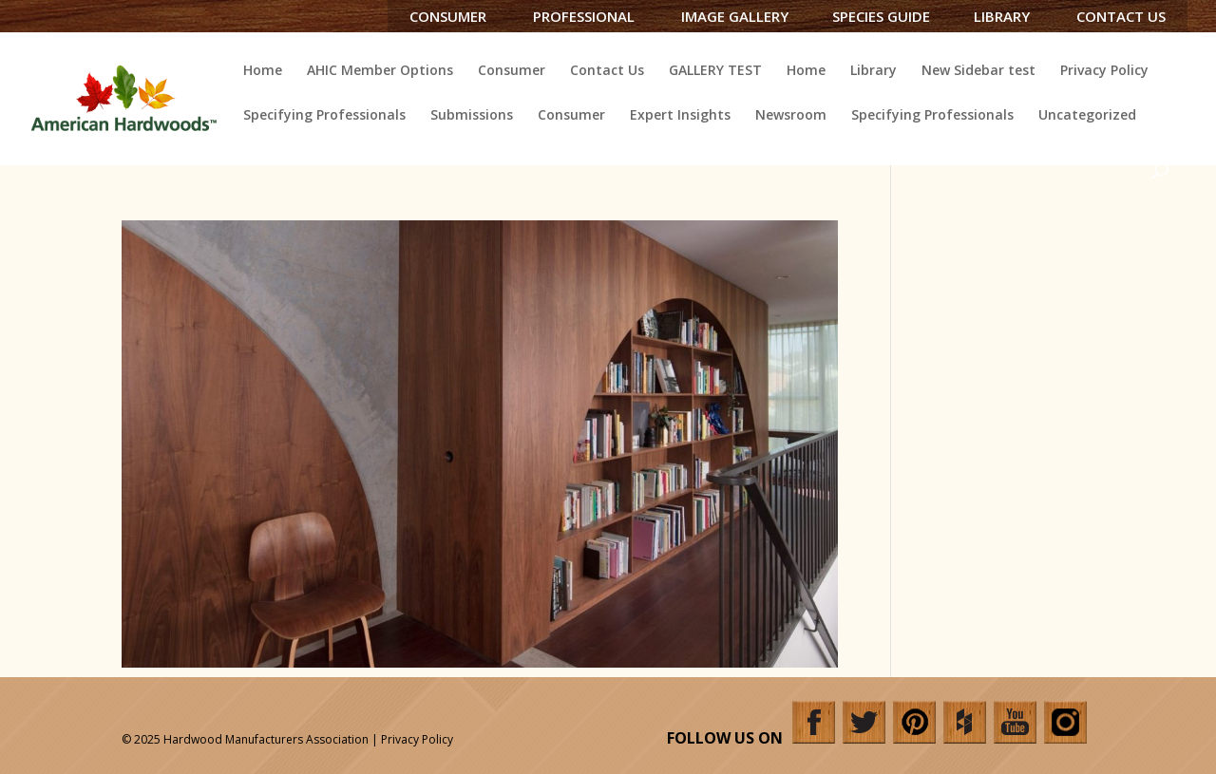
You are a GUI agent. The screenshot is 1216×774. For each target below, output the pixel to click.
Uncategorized (1087, 115)
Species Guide (881, 16)
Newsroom (790, 115)
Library (1002, 16)
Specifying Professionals (324, 115)
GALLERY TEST (715, 71)
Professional (584, 16)
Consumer (447, 16)
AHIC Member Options (380, 71)
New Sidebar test (979, 71)
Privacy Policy (1104, 71)
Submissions (471, 115)
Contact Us (1121, 16)
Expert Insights (680, 115)
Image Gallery (734, 16)
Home (262, 71)
